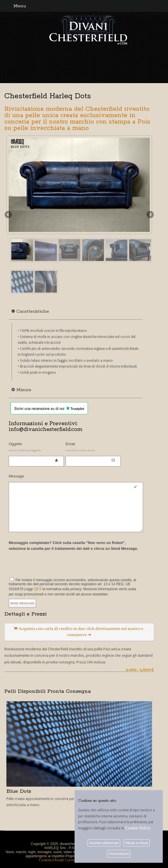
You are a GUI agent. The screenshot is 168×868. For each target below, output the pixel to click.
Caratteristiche (30, 311)
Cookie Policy (138, 828)
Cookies (45, 860)
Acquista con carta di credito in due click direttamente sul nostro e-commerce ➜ (79, 632)
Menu (19, 6)
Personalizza (119, 854)
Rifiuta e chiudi (136, 843)
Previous (8, 215)
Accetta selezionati (103, 843)
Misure (21, 390)
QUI (37, 589)
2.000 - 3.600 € (140, 670)
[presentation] (53, 563)
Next (149, 215)
